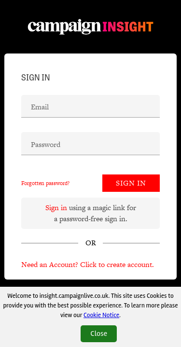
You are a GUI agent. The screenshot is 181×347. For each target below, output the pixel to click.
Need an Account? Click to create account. (87, 264)
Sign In (131, 183)
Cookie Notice (101, 315)
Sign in (56, 207)
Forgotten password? (45, 183)
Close (98, 333)
